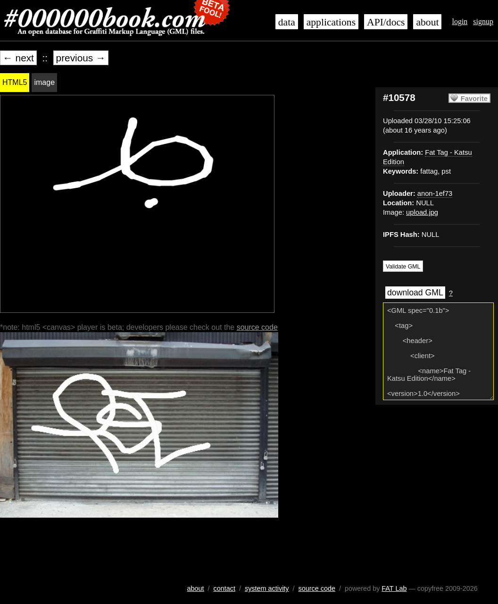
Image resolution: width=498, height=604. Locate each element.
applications (331, 22)
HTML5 (14, 82)
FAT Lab (394, 588)
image (44, 82)
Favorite (474, 98)
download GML (415, 292)
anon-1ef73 (434, 193)
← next (18, 57)
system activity (267, 588)
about (427, 22)
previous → (81, 57)
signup (483, 21)
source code (257, 327)
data (286, 22)
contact (224, 588)
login (459, 21)
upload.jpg (422, 212)
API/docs (386, 22)
